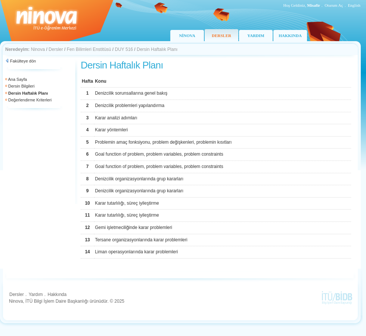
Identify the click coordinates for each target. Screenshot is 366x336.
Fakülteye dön (23, 61)
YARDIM (255, 35)
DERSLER (221, 35)
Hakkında (56, 294)
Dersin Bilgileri (21, 86)
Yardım (36, 294)
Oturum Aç (334, 5)
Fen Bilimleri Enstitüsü (89, 49)
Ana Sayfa (17, 79)
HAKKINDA (290, 35)
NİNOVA (187, 35)
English (354, 5)
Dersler (56, 49)
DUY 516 (124, 49)
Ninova (38, 49)
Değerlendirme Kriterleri (30, 100)
